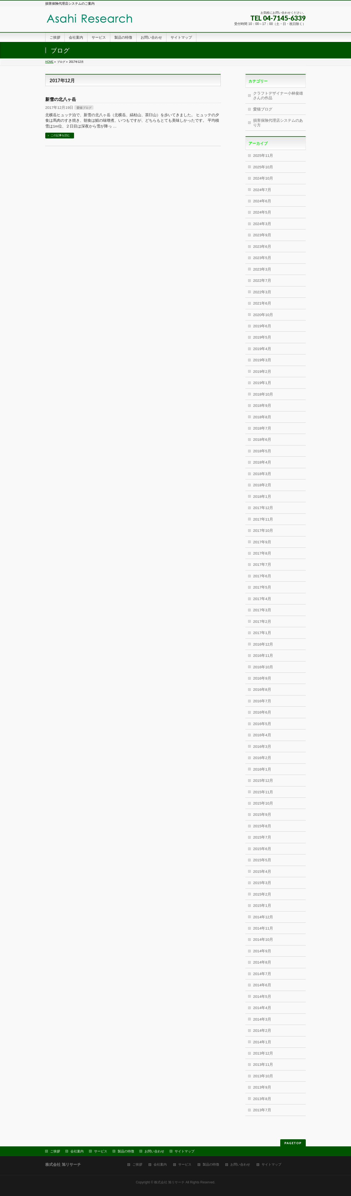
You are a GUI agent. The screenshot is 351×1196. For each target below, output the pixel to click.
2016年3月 (262, 747)
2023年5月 (262, 258)
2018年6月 (262, 440)
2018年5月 (262, 451)
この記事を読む (60, 135)
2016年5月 (262, 724)
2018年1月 (262, 497)
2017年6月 (262, 576)
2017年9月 (262, 542)
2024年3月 (262, 224)
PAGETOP (293, 1143)
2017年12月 (263, 508)
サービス (100, 1151)
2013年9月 (262, 1087)
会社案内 (77, 1151)
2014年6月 (262, 985)
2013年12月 (263, 1053)
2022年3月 (262, 292)
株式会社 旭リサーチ (169, 1182)
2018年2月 (262, 485)
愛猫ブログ (84, 107)
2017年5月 (262, 587)
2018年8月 (262, 417)
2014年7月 (262, 974)
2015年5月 (262, 860)
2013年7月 (262, 1110)
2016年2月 (262, 758)
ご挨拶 (55, 1151)
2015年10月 (263, 803)
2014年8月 (262, 962)
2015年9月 (262, 815)
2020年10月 (263, 315)
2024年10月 (263, 178)
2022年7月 (262, 281)
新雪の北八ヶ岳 (60, 99)
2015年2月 (262, 894)
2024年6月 (262, 201)
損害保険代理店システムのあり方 (278, 122)
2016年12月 (263, 644)
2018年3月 (262, 474)
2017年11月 (263, 519)
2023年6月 (262, 247)
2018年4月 (262, 462)
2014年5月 (262, 997)
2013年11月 (263, 1065)
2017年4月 (262, 599)
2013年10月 (263, 1076)
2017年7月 (262, 565)
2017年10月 (263, 531)
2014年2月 (262, 1031)
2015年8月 (262, 826)
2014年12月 (263, 917)
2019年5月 (262, 337)
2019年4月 (262, 349)
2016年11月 (263, 656)
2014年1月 (262, 1042)
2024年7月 (262, 190)
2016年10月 (263, 667)
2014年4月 (262, 1008)
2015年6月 (262, 849)
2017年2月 (262, 622)
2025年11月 (263, 156)
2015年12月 (263, 781)
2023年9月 (262, 235)
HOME (49, 61)
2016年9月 (262, 678)
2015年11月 (263, 792)
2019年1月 (262, 383)
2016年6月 (262, 712)
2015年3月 (262, 883)
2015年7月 (262, 837)
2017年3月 (262, 610)
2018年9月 (262, 406)
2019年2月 (262, 372)
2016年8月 (262, 690)
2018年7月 (262, 428)
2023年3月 (262, 269)
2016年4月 (262, 735)
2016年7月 (262, 701)
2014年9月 (262, 951)
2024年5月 (262, 212)
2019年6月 (262, 326)
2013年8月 (262, 1099)
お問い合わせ (154, 1151)
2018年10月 (263, 394)
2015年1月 (262, 906)
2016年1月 (262, 769)
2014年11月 (263, 928)
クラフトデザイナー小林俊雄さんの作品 (278, 95)
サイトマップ (184, 1151)
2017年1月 (262, 633)
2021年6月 (262, 303)
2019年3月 (262, 360)
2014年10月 (263, 940)
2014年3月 (262, 1019)
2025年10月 (263, 167)
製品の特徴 (126, 1151)
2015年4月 (262, 872)
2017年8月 (262, 553)
